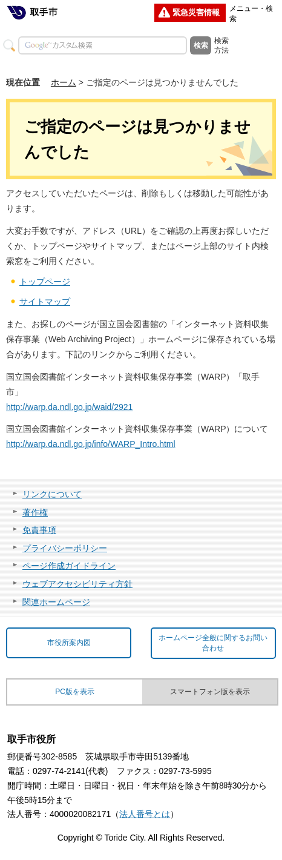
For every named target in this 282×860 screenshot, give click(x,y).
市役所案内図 (69, 642)
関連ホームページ (56, 602)
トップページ (44, 281)
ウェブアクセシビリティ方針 (77, 584)
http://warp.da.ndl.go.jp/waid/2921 (69, 407)
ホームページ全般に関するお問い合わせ (213, 642)
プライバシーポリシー (64, 548)
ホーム (63, 82)
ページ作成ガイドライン (69, 566)
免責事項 (39, 530)
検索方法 (221, 45)
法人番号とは (144, 814)
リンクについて (52, 494)
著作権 (35, 512)
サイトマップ (44, 301)
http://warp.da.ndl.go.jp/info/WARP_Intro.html (90, 444)
